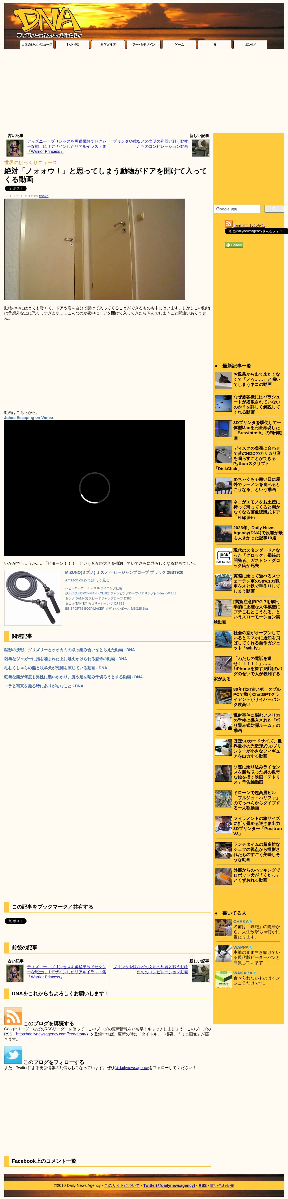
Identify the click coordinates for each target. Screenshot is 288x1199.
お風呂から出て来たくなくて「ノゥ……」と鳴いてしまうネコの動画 (256, 379)
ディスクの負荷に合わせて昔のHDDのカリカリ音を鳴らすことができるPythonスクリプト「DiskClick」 (247, 458)
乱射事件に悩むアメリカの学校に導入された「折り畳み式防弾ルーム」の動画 (256, 723)
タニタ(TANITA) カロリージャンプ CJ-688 (94, 603)
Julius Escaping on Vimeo (28, 417)
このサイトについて (122, 1185)
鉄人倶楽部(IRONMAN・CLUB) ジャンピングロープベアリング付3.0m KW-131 (120, 593)
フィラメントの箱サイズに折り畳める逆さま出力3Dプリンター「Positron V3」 (257, 826)
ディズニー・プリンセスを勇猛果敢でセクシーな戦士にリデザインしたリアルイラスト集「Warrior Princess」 (66, 146)
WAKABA (243, 972)
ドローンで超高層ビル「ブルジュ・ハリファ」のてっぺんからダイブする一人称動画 (256, 800)
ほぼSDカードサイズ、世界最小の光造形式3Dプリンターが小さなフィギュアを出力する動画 (257, 748)
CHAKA (241, 921)
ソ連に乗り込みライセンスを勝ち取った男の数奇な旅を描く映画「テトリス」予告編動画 (256, 774)
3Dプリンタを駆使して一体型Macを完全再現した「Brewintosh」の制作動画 (258, 430)
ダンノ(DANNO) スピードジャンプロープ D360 (98, 598)
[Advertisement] (144, 92)
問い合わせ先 (222, 1185)
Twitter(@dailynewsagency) (169, 1185)
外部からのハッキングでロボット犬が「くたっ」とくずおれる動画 (256, 875)
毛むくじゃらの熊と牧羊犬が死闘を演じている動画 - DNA (55, 668)
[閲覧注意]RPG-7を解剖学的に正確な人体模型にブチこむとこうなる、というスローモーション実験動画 (247, 611)
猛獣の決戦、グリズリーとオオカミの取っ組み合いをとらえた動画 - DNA (69, 650)
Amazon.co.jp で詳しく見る (87, 580)
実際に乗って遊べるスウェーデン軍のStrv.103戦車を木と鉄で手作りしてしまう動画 (256, 584)
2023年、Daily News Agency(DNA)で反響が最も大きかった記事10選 (258, 532)
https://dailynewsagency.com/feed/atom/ (51, 1034)
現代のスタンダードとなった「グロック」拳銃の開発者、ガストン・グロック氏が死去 (256, 558)
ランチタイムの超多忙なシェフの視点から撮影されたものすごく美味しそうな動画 (256, 852)
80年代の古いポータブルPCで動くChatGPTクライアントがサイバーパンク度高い (257, 697)
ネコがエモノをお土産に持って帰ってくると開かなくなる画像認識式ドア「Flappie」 (256, 509)
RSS (203, 1185)
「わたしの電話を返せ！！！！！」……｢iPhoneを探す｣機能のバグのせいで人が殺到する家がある (248, 668)
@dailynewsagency (132, 1067)
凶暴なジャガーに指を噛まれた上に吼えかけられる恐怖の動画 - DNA (65, 659)
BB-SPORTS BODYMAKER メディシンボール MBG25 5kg (106, 608)
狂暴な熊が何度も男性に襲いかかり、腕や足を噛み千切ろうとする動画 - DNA (73, 677)
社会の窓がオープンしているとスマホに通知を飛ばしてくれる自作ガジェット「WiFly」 (256, 640)
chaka (44, 196)
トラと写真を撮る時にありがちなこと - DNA (44, 686)
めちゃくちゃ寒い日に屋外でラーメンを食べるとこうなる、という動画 (256, 484)
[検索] (236, 209)
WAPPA (241, 947)
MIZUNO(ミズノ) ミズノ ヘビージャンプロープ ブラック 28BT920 (124, 572)
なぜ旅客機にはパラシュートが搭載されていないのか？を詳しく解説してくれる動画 (256, 404)
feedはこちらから (249, 225)
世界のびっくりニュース (30, 162)
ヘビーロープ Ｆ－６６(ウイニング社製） (95, 588)
